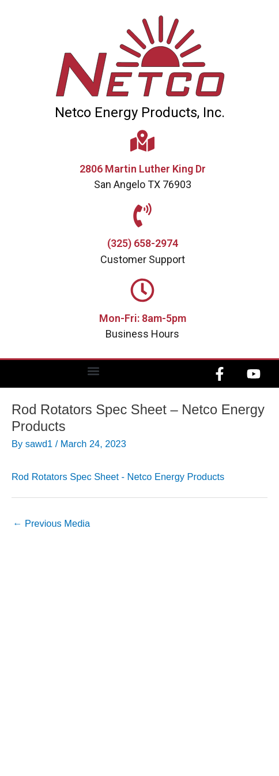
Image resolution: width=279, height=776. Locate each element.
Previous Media (51, 523)
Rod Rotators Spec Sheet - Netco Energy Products (118, 476)
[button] (93, 370)
